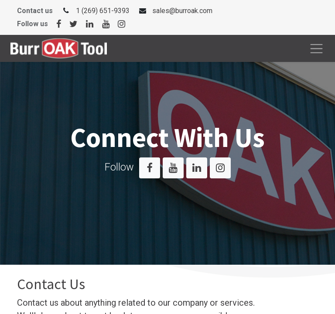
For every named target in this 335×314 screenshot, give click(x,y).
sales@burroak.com (182, 11)
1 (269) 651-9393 (103, 11)
